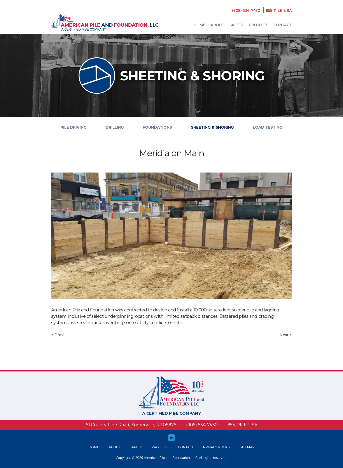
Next (285, 335)
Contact (283, 25)
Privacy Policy (216, 447)
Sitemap (247, 447)
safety (236, 25)
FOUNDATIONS (157, 127)
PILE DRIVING (74, 127)
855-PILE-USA (279, 10)
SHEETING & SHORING (212, 127)
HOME (94, 447)
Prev (58, 335)
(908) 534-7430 (246, 10)
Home (199, 25)
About (217, 25)
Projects (258, 25)
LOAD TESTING (267, 127)
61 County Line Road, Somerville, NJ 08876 (131, 424)
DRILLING (115, 127)
